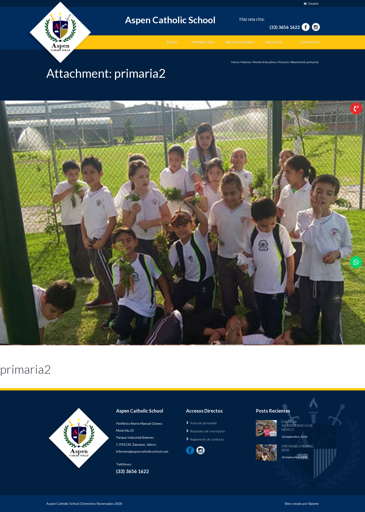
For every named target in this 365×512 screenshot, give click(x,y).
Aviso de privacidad (203, 423)
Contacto (310, 42)
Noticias (273, 42)
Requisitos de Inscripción (207, 431)
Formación (202, 42)
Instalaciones (239, 42)
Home (235, 62)
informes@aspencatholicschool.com (142, 451)
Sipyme (313, 503)
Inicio (171, 42)
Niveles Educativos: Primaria (271, 62)
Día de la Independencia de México (297, 425)
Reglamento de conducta (207, 439)
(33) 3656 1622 (285, 27)
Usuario (313, 3)
